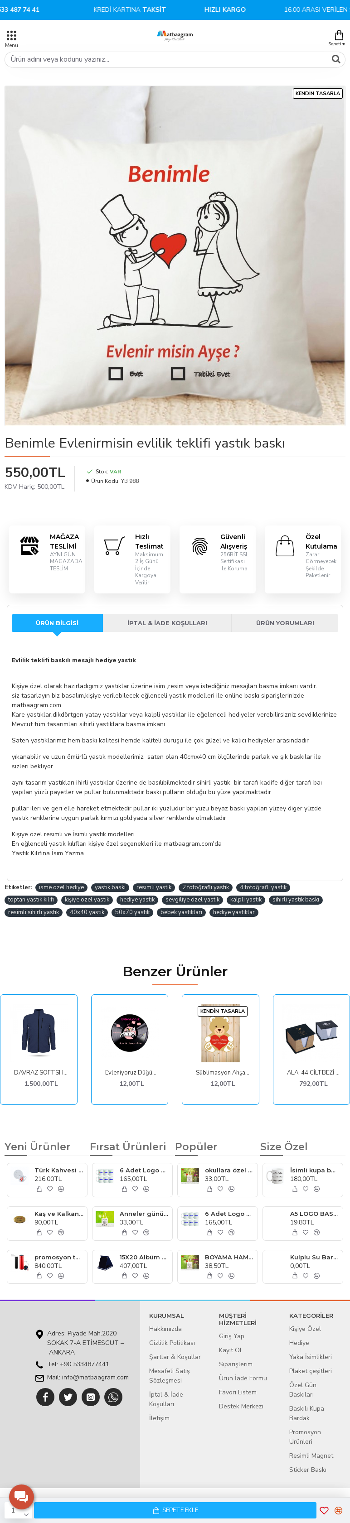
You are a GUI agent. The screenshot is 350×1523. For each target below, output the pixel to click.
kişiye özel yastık (87, 900)
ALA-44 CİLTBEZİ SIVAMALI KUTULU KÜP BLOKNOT (314, 1073)
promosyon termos (58, 1257)
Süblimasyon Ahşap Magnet (223, 1073)
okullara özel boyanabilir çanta (229, 1170)
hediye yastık (137, 900)
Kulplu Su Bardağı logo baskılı (314, 1257)
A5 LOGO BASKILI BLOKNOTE (314, 1213)
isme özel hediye (61, 887)
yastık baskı (110, 887)
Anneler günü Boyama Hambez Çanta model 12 (144, 1213)
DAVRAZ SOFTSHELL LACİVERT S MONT (41, 1073)
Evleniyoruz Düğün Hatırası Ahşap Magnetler (132, 1073)
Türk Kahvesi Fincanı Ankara (58, 1170)
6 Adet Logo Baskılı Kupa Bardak (144, 1170)
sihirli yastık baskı (295, 900)
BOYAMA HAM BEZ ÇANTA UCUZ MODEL (229, 1257)
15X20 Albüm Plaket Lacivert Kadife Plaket (144, 1257)
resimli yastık (153, 887)
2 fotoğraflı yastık (205, 887)
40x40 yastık (87, 912)
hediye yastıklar (234, 912)
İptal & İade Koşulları (167, 623)
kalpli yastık (246, 900)
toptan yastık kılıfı (31, 900)
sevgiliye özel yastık (192, 900)
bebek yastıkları (181, 912)
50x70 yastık (132, 912)
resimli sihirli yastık (33, 912)
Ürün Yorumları (285, 623)
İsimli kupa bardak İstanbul (314, 1170)
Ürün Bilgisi (57, 623)
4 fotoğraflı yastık (263, 887)
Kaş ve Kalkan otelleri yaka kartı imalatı (58, 1213)
